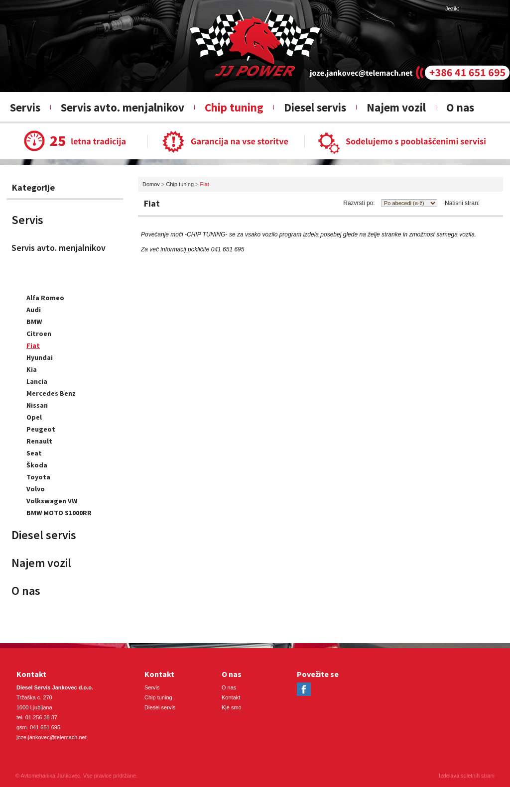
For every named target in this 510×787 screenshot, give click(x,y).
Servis (25, 107)
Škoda (36, 464)
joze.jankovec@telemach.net (51, 737)
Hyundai (39, 357)
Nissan (37, 405)
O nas (460, 107)
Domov (151, 184)
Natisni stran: (462, 203)
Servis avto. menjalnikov (122, 107)
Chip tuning (234, 107)
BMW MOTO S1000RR (59, 512)
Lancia (36, 381)
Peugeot (40, 429)
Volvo (35, 488)
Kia (31, 369)
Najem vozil (396, 107)
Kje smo (232, 707)
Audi (33, 309)
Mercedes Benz (51, 393)
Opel (34, 417)
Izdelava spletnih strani (467, 776)
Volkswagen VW (51, 500)
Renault (39, 441)
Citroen (38, 333)
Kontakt (231, 697)
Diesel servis (315, 107)
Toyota (38, 476)
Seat (34, 453)
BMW (34, 321)
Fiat (33, 345)
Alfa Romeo (45, 297)
